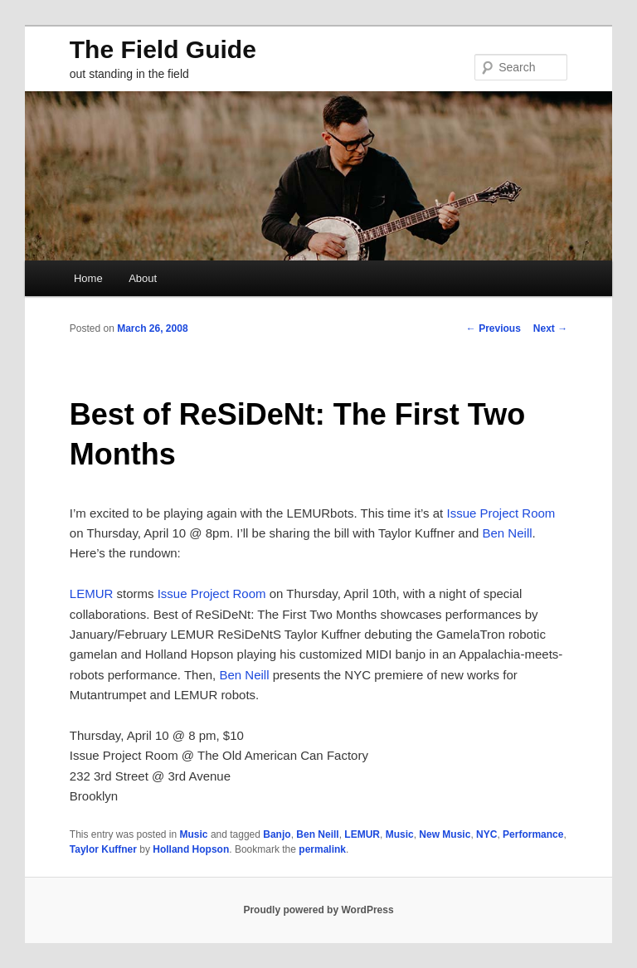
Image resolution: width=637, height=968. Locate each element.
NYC (486, 834)
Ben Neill (507, 533)
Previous (493, 328)
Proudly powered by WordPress (318, 910)
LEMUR (92, 593)
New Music (444, 834)
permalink (322, 849)
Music (194, 834)
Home (88, 278)
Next (550, 328)
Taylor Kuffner (103, 849)
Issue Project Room (500, 513)
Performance (533, 834)
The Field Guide (163, 49)
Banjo (276, 834)
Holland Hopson (191, 849)
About (143, 278)
